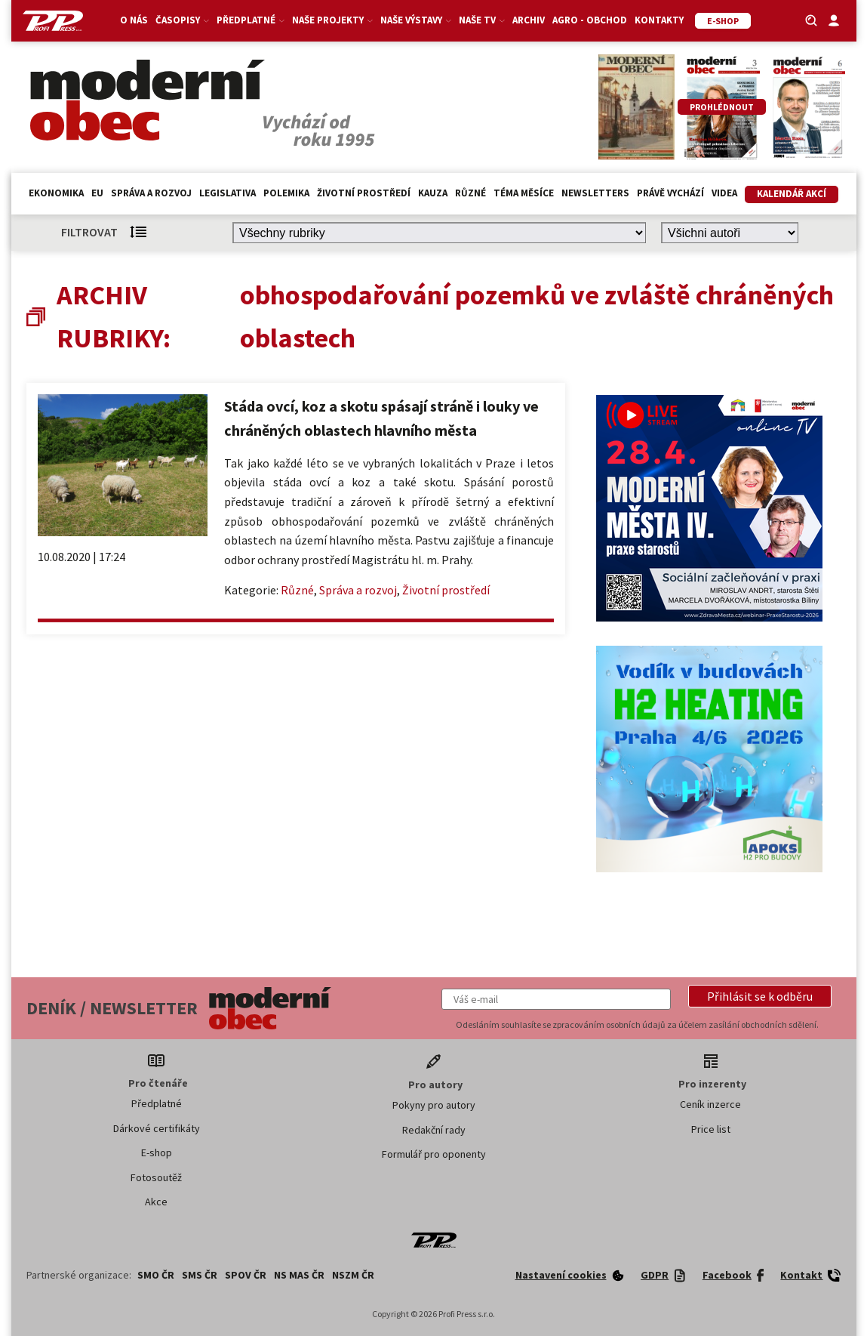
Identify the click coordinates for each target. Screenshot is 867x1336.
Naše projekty (332, 20)
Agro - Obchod (589, 20)
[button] (760, 996)
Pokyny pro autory (433, 1105)
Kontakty (659, 20)
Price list (710, 1129)
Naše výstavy (415, 20)
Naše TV (482, 20)
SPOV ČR (245, 1275)
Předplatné (250, 20)
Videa (724, 193)
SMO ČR (155, 1275)
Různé (470, 193)
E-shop (156, 1152)
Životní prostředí (363, 193)
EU (97, 193)
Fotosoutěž (156, 1177)
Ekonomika (56, 193)
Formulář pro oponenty (434, 1154)
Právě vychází (670, 193)
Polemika (286, 193)
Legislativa (227, 193)
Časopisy (182, 20)
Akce (156, 1201)
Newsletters (595, 193)
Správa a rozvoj (151, 193)
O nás (134, 20)
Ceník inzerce (710, 1104)
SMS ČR (199, 1275)
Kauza (432, 193)
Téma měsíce (523, 193)
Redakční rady (434, 1130)
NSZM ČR (353, 1275)
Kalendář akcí (791, 193)
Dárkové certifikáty (156, 1128)
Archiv (528, 20)
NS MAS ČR (299, 1275)
